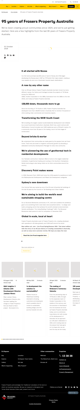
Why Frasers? (22, 366)
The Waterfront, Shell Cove (49, 359)
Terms (53, 402)
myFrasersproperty (65, 369)
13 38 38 (74, 2)
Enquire (71, 7)
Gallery (4, 362)
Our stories (14, 12)
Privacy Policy (53, 400)
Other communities (47, 351)
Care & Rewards (64, 366)
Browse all (44, 362)
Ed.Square (5, 12)
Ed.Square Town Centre (25, 359)
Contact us (62, 359)
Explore (4, 359)
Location (20, 355)
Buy (3, 355)
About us (62, 363)
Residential (26, 251)
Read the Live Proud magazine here (35, 235)
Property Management (66, 372)
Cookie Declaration (35, 404)
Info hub (20, 362)
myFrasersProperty (59, 2)
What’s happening (7, 366)
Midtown (43, 355)
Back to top (73, 392)
